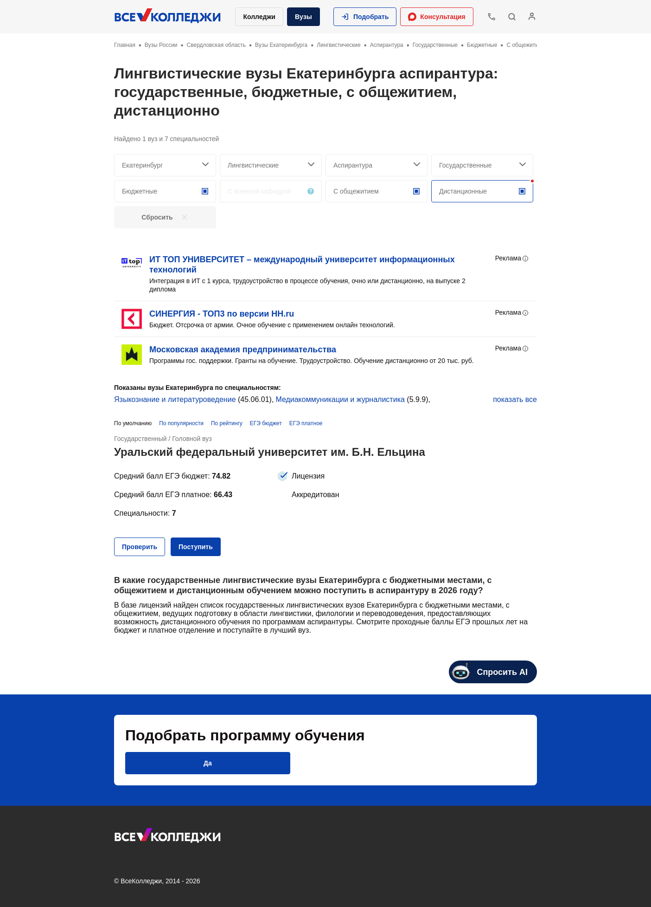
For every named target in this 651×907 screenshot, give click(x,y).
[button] (364, 16)
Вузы (303, 16)
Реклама (512, 258)
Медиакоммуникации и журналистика (340, 399)
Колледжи (259, 16)
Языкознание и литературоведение (175, 399)
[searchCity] (165, 165)
